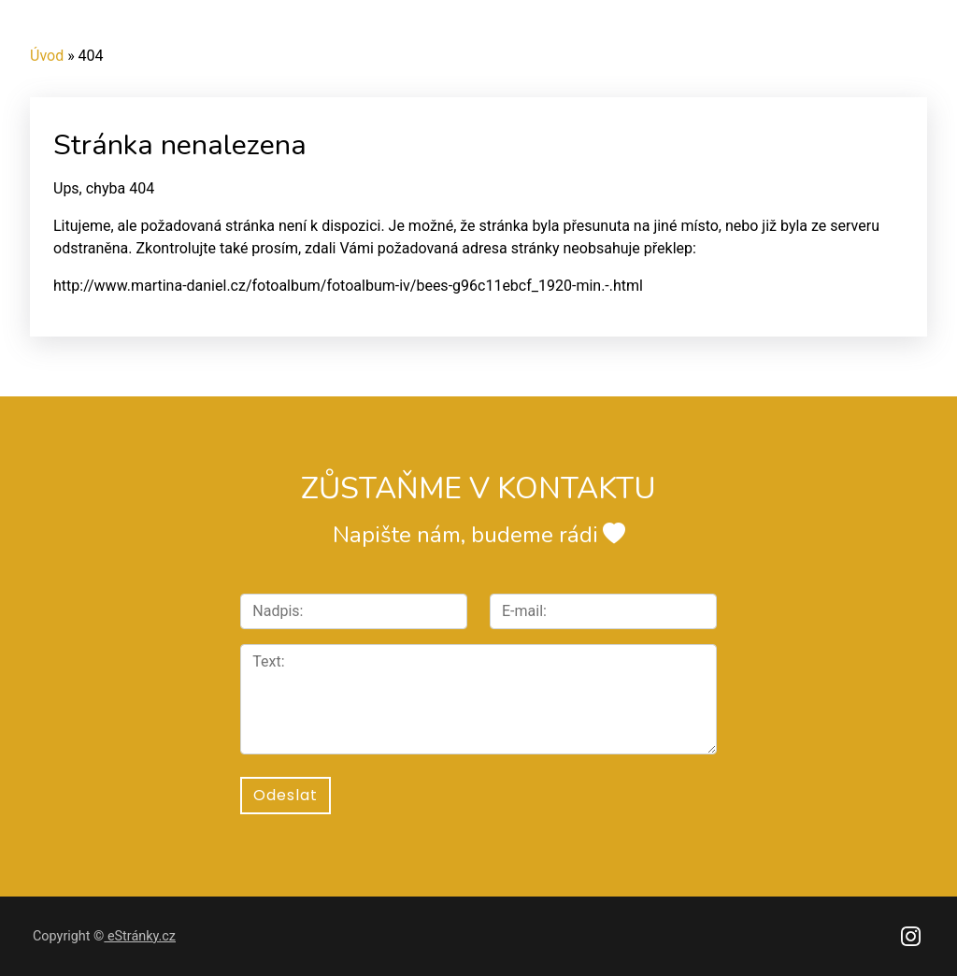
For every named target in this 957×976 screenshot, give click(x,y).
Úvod (47, 56)
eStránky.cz (140, 936)
